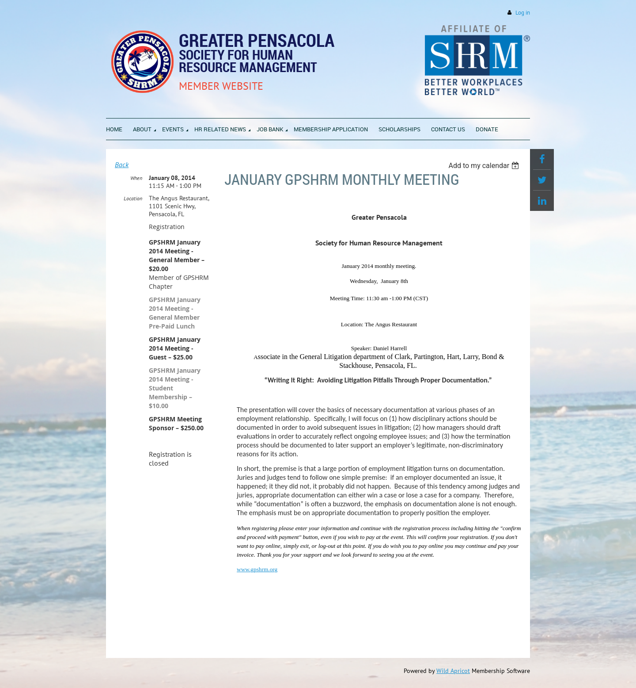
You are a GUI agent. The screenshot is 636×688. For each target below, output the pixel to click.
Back (122, 164)
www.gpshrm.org (257, 569)
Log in (522, 12)
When (136, 178)
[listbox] (484, 165)
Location (133, 198)
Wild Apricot (453, 671)
